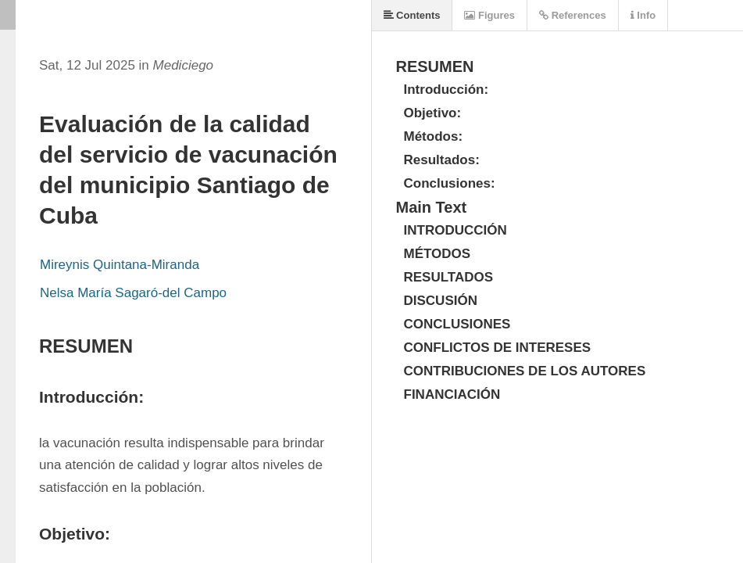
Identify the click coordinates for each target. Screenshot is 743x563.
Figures (489, 15)
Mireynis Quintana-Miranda (119, 264)
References (572, 15)
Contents (412, 15)
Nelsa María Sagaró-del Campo (133, 292)
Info (642, 15)
